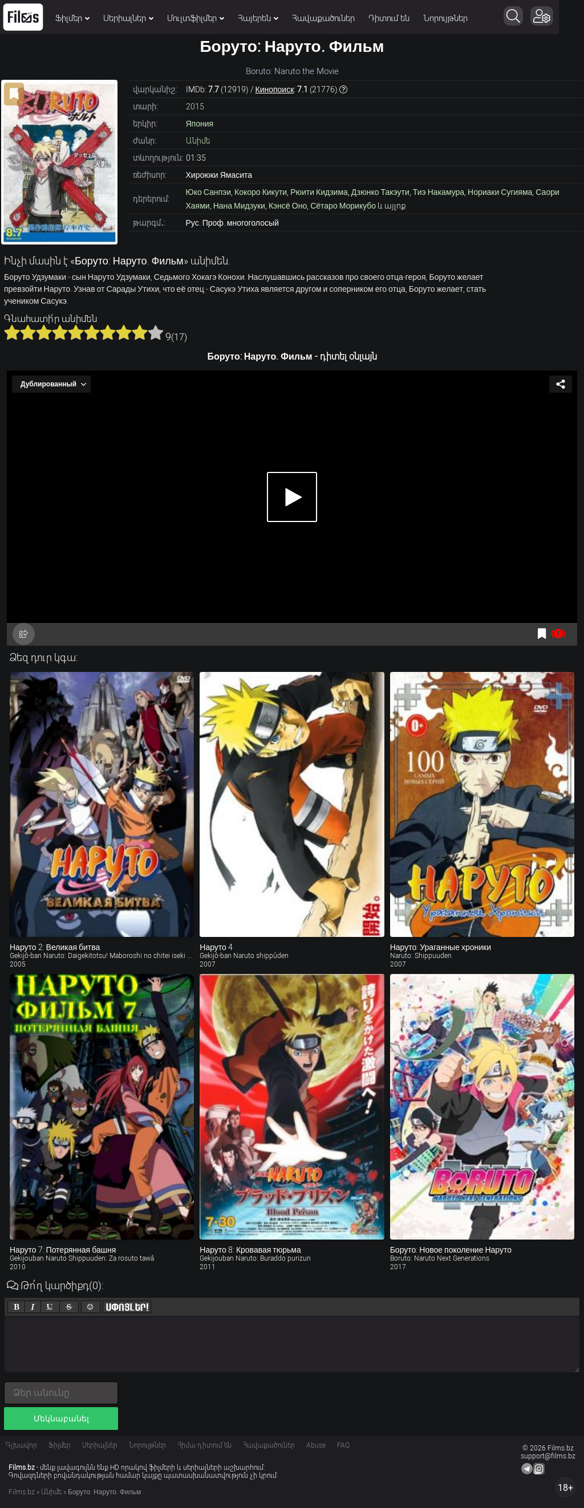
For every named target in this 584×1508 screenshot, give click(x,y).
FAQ (343, 1445)
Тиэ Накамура (438, 192)
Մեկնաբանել (61, 1418)
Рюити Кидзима (319, 192)
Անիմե (198, 140)
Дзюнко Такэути (380, 192)
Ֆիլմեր (72, 18)
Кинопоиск (275, 89)
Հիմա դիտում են (204, 1445)
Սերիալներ (128, 18)
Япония (200, 123)
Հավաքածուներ (323, 18)
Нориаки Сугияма (500, 192)
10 (156, 332)
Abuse (316, 1445)
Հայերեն (258, 18)
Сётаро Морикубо (343, 205)
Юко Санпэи (209, 192)
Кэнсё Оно (288, 205)
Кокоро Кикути (260, 192)
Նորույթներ (445, 18)
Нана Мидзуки (239, 205)
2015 (195, 106)
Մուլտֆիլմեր (195, 18)
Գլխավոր (21, 1445)
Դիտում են (388, 18)
